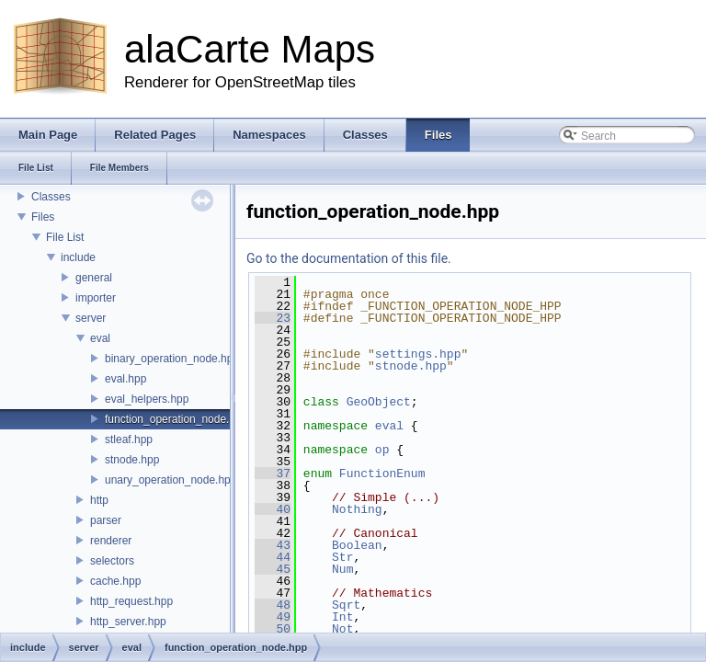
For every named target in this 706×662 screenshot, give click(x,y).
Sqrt (346, 605)
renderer (110, 540)
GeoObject (379, 402)
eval (100, 338)
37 (272, 473)
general (93, 277)
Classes (51, 196)
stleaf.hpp (129, 439)
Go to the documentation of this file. (348, 258)
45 (272, 569)
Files (42, 217)
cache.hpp (115, 581)
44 (272, 557)
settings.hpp (418, 354)
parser (105, 520)
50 (272, 629)
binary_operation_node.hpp (172, 358)
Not (342, 629)
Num (342, 569)
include (78, 257)
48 (272, 605)
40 (272, 509)
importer (95, 297)
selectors (112, 560)
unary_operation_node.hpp (170, 480)
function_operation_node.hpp (176, 419)
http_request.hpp (131, 601)
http (99, 500)
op (382, 449)
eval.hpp (125, 378)
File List (65, 237)
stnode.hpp (132, 459)
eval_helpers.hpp (146, 399)
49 (272, 617)
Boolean (357, 545)
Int (342, 617)
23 (272, 318)
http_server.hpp (128, 621)
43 (272, 545)
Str (342, 557)
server (90, 318)
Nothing (357, 509)
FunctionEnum (382, 473)
